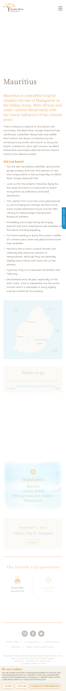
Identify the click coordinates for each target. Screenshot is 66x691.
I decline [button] (21, 686)
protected (17, 591)
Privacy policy (32, 642)
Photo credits (12, 642)
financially (17, 587)
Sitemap (15, 647)
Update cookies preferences (40, 647)
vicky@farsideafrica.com (33, 663)
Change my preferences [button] (45, 686)
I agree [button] (8, 686)
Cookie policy (52, 642)
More (33, 542)
